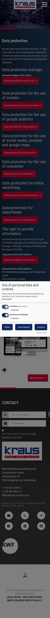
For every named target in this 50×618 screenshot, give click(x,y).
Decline (7, 327)
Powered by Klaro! (42, 333)
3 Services (14, 310)
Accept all (41, 327)
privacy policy (7, 299)
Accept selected (24, 327)
